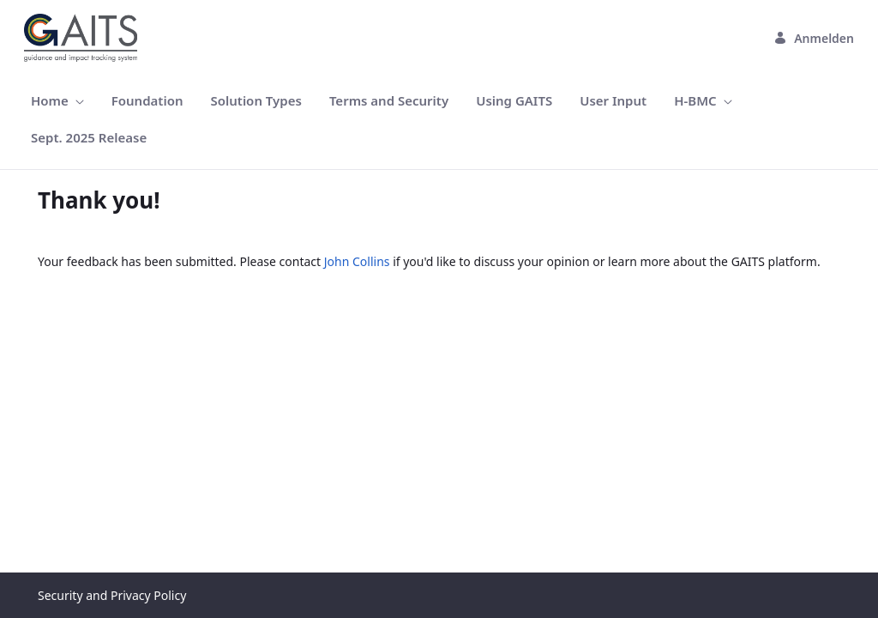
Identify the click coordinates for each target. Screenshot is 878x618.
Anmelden (813, 38)
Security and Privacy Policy (112, 595)
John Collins (357, 261)
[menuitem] (57, 100)
